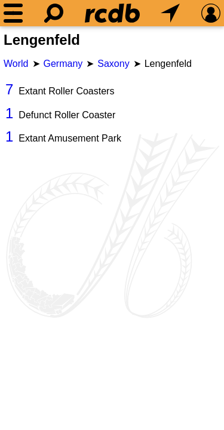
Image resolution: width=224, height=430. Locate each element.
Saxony (113, 64)
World (16, 64)
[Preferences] (210, 13)
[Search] (53, 13)
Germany (63, 64)
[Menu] (13, 13)
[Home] (112, 13)
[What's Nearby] (170, 13)
